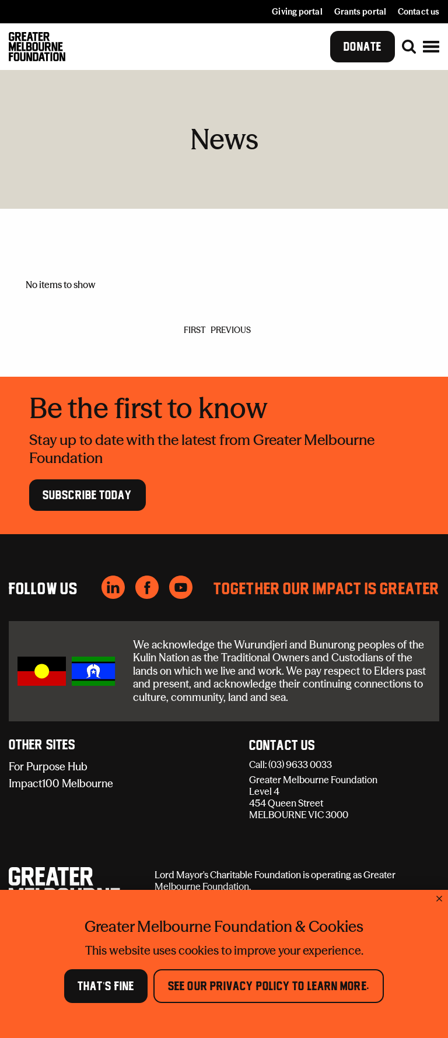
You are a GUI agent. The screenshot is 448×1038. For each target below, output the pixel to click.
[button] (431, 46)
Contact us (418, 11)
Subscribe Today (87, 494)
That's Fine (106, 986)
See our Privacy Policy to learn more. (268, 986)
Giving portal (297, 11)
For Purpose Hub (48, 766)
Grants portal (360, 11)
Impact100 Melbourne (61, 783)
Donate (363, 46)
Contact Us (282, 746)
